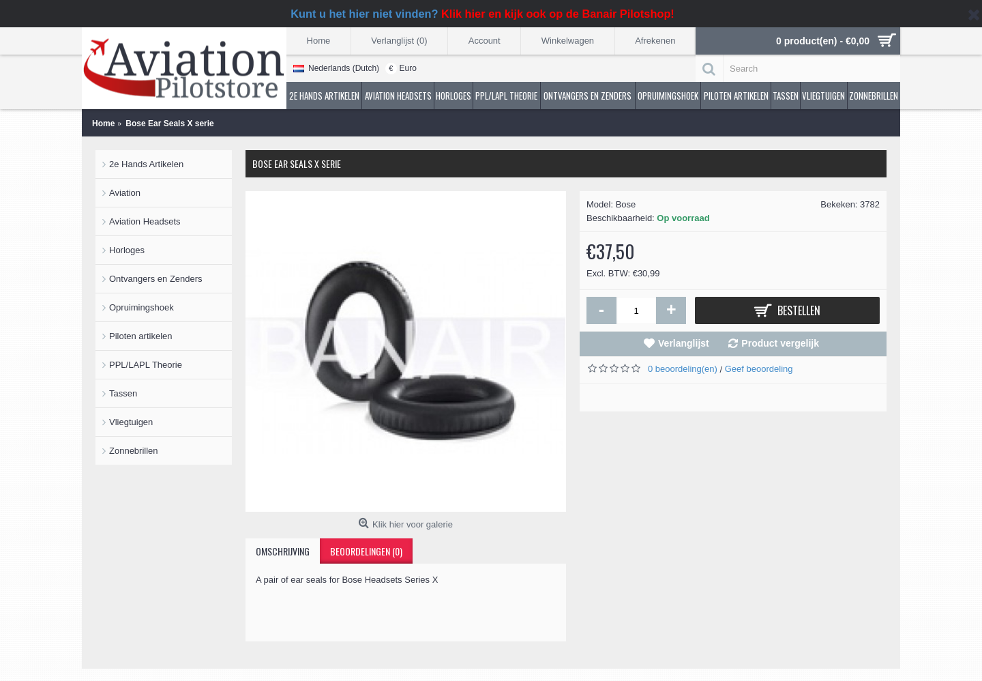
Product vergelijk (780, 343)
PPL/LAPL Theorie (145, 365)
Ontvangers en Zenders (156, 279)
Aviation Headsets (145, 221)
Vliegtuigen (131, 422)
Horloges (127, 250)
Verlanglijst (683, 343)
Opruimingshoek (141, 307)
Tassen (123, 393)
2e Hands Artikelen (146, 164)
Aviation (124, 193)
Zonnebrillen (133, 451)
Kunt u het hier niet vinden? (482, 14)
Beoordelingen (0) (366, 551)
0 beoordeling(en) (682, 369)
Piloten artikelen (141, 336)
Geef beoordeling (759, 369)
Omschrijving (283, 551)
